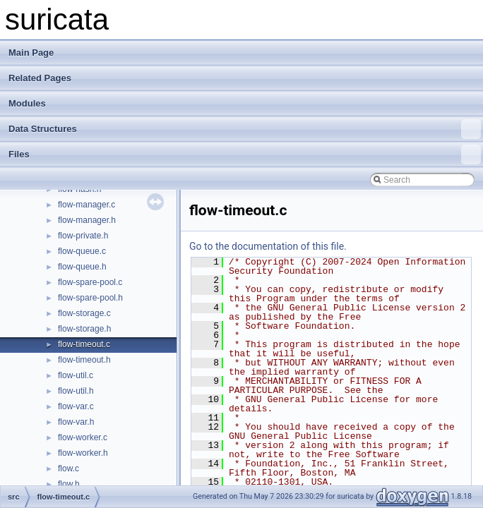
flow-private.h (83, 236)
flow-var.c (76, 406)
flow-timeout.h (84, 360)
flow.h (69, 484)
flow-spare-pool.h (90, 298)
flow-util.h (76, 391)
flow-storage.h (84, 329)
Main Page (31, 52)
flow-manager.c (86, 205)
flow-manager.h (87, 220)
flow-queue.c (82, 251)
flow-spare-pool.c (90, 282)
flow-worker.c (82, 437)
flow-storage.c (84, 313)
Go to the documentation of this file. (268, 246)
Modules (27, 103)
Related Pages (39, 78)
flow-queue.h (82, 267)
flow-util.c (75, 375)
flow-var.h (76, 422)
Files (244, 154)
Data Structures (244, 129)
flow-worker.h (83, 453)
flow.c (68, 468)
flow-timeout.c (84, 344)
